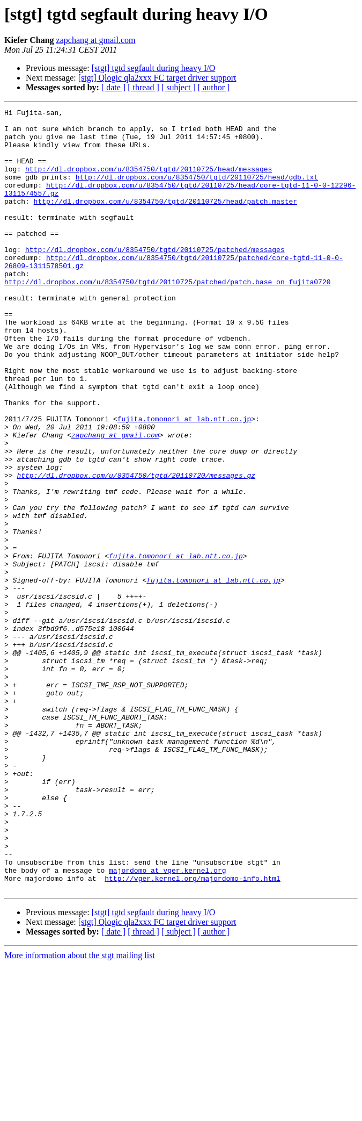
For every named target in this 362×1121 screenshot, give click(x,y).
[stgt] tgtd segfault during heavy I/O (154, 68)
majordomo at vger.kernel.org (167, 1023)
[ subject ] (178, 87)
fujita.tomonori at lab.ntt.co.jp (184, 481)
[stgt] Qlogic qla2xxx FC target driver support (157, 77)
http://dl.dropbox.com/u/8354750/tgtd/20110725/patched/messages (155, 278)
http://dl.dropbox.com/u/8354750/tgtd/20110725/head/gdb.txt (197, 191)
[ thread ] (143, 87)
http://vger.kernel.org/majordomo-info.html (192, 1033)
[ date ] (113, 87)
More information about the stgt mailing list (79, 1111)
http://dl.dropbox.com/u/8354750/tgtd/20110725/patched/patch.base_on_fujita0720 (167, 317)
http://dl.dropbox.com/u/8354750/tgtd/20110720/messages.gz (136, 549)
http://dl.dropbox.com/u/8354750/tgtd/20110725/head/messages (148, 181)
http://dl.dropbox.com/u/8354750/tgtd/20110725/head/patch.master (165, 220)
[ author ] (214, 87)
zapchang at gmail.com (96, 40)
